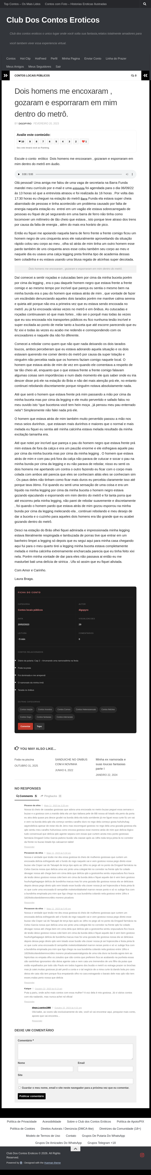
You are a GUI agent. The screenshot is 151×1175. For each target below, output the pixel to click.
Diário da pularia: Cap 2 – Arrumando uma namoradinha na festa (48, 661)
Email (81, 1068)
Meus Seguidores (39, 66)
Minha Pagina (71, 58)
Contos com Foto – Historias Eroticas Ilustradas (76, 4)
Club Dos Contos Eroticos (53, 20)
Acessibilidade (52, 1127)
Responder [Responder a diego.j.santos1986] (37, 1026)
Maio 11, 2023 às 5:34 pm (59, 858)
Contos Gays (25, 721)
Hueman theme (52, 1168)
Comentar (25, 731)
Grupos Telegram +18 (102, 1148)
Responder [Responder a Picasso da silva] (29, 852)
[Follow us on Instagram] (142, 1160)
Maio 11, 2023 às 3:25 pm (56, 811)
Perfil (54, 58)
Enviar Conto (92, 58)
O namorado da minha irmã (30, 684)
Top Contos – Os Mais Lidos (22, 4)
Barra (85, 199)
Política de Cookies (22, 1134)
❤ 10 (22, 141)
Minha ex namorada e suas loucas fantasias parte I (111, 769)
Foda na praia (24, 669)
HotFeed (40, 58)
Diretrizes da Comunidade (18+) (120, 1134)
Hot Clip (25, 58)
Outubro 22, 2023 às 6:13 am (48, 994)
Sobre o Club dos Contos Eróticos (89, 1127)
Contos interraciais (65, 721)
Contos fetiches (108, 713)
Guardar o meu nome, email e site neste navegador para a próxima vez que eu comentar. (75, 1093)
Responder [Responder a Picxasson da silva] (29, 908)
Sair (58, 66)
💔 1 (88, 141)
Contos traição (26, 713)
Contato (71, 1141)
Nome (21, 1068)
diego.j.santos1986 (41, 1013)
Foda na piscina (25, 764)
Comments (28, 801)
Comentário (26, 1045)
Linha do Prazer (116, 58)
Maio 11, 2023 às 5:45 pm (59, 914)
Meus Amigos (15, 66)
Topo (39, 731)
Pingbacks (55, 801)
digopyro (25, 123)
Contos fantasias (44, 721)
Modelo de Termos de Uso (43, 1141)
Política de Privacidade (22, 1127)
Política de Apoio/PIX (130, 1127)
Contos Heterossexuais (86, 713)
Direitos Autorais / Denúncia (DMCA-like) (67, 1134)
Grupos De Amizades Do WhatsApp (58, 1148)
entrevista (80, 188)
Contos (11, 58)
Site (20, 1080)
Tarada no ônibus (26, 692)
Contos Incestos (45, 713)
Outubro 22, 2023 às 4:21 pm (68, 1013)
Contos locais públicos (35, 75)
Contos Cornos (63, 713)
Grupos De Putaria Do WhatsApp (103, 1141)
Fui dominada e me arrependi (31, 676)
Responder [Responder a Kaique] (29, 1007)
